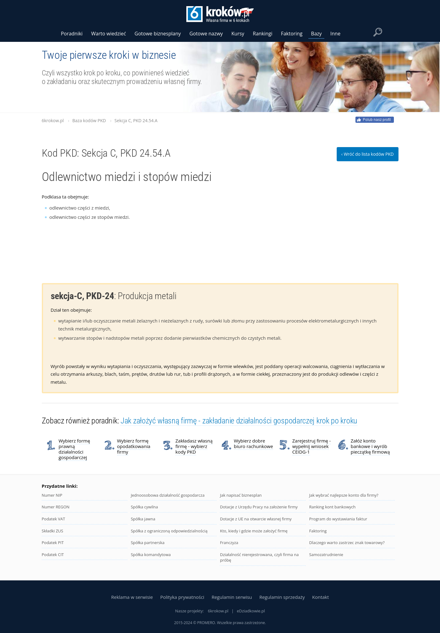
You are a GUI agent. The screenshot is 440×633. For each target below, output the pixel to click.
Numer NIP (52, 495)
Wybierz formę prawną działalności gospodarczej (74, 449)
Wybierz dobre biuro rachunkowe (253, 443)
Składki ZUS (52, 531)
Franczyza (229, 542)
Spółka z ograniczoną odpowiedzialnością (169, 531)
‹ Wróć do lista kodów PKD (367, 154)
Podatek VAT (53, 519)
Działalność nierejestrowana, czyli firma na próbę (259, 557)
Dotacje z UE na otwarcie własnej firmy (255, 519)
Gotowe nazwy (206, 33)
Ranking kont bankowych (332, 507)
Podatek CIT (53, 554)
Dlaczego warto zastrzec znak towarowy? (346, 542)
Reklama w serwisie (132, 597)
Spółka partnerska (148, 542)
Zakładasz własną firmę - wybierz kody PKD (194, 446)
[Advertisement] (352, 231)
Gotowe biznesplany (158, 33)
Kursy (238, 33)
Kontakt (320, 597)
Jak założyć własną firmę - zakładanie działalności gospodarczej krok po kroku (239, 420)
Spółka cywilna (144, 507)
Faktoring (318, 531)
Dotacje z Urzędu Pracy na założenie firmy (259, 507)
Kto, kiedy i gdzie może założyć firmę (253, 531)
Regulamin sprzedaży (282, 597)
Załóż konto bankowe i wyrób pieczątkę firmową (370, 446)
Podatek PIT (53, 542)
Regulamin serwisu (232, 597)
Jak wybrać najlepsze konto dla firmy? (343, 495)
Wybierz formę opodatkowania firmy (133, 446)
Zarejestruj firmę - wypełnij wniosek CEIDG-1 (311, 446)
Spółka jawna (143, 519)
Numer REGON (55, 507)
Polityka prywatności (182, 597)
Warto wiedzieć (108, 33)
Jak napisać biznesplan (241, 495)
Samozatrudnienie (326, 554)
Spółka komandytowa (151, 554)
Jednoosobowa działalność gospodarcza (167, 495)
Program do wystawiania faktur (338, 519)
